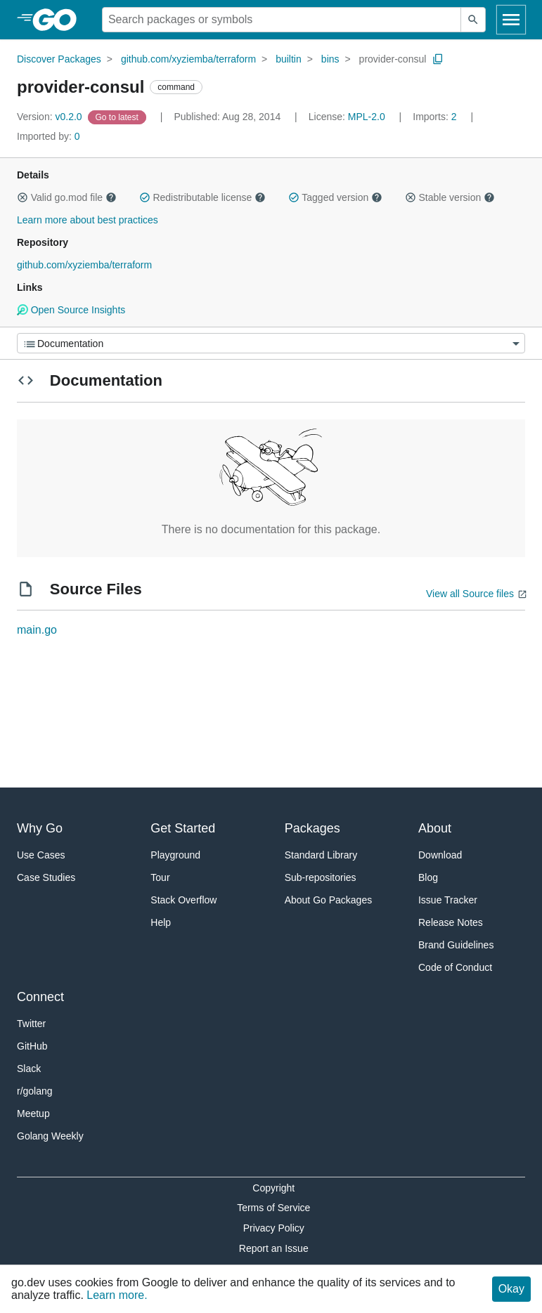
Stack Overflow (183, 900)
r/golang (35, 1091)
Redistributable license (202, 197)
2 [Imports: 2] (436, 116)
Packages (312, 828)
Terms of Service (273, 1207)
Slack (29, 1068)
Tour (159, 877)
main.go (37, 630)
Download (440, 855)
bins (330, 59)
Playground (175, 855)
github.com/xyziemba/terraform (188, 59)
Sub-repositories (320, 877)
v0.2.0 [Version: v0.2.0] (51, 116)
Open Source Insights (71, 309)
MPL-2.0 (366, 116)
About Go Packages (329, 900)
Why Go (40, 828)
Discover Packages (59, 59)
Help (160, 922)
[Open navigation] (511, 20)
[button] (22, 197)
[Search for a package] (281, 19)
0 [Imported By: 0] (48, 136)
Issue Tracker (447, 900)
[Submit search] (473, 19)
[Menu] (271, 343)
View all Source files (470, 593)
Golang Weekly (50, 1136)
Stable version (450, 197)
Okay (511, 1289)
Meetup (33, 1113)
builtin (289, 59)
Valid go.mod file (67, 197)
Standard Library (321, 855)
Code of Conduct (455, 967)
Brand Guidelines (455, 945)
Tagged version (335, 197)
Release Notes (450, 922)
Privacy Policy (273, 1228)
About (434, 828)
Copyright (273, 1188)
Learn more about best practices (87, 220)
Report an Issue (274, 1248)
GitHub (32, 1046)
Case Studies (46, 877)
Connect (40, 997)
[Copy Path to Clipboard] (438, 59)
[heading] (59, 19)
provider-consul (393, 59)
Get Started (182, 828)
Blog (428, 877)
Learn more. (116, 1295)
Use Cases (41, 855)
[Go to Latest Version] (118, 116)
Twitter (31, 1023)
